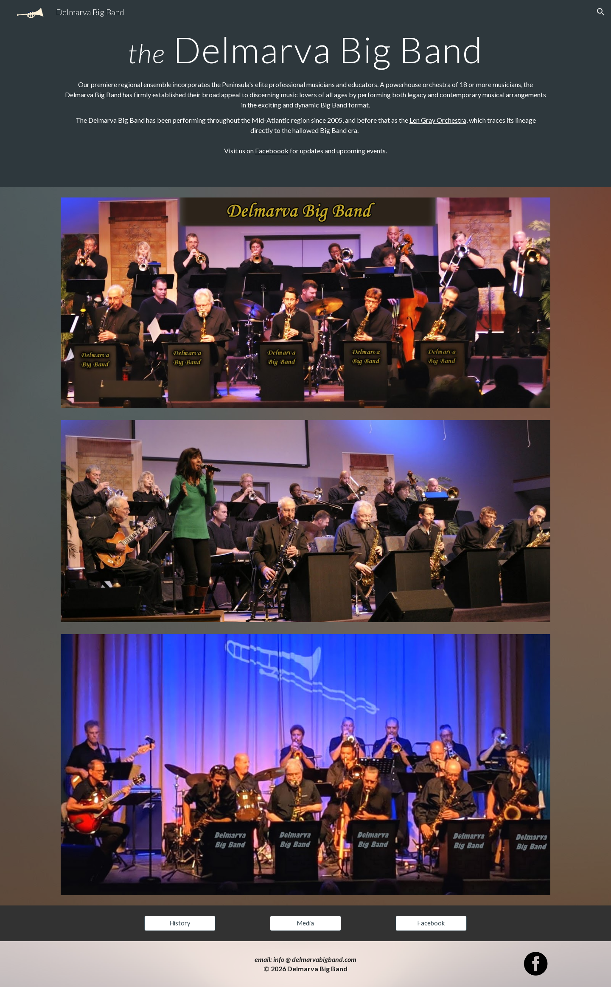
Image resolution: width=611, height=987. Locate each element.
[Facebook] (431, 923)
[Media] (305, 923)
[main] (305, 49)
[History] (180, 923)
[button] (601, 12)
